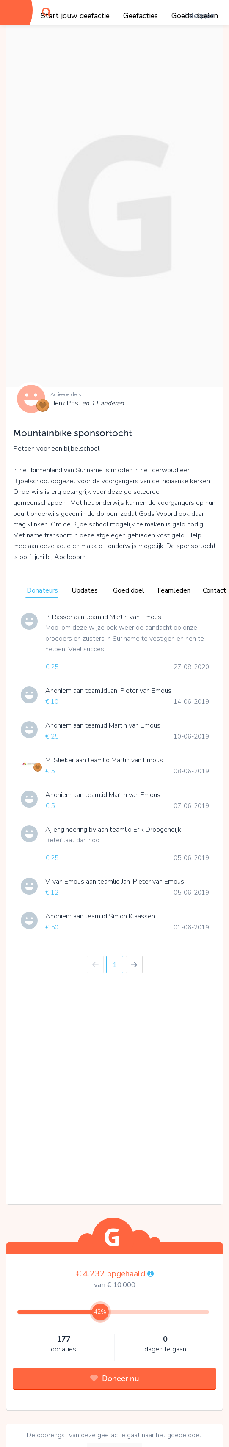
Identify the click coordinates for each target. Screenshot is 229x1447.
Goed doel (128, 590)
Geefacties (140, 16)
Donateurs (42, 590)
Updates (85, 590)
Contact (214, 590)
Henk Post (87, 403)
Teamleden (173, 590)
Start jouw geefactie (75, 16)
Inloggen (200, 16)
